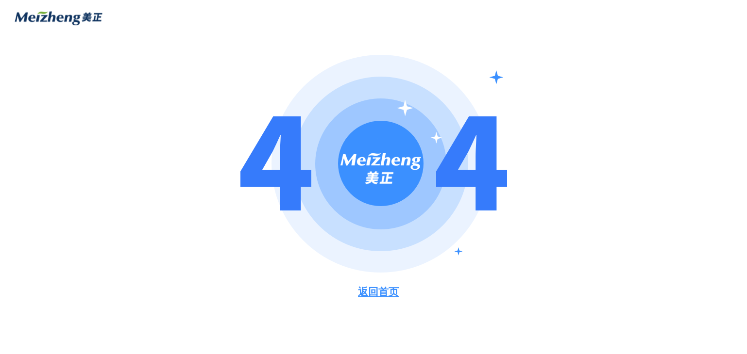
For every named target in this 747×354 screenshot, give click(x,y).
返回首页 (378, 291)
